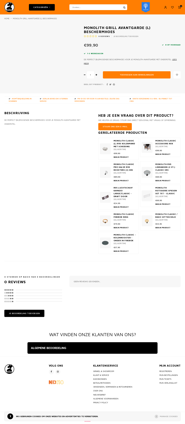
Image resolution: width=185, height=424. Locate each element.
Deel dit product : (94, 86)
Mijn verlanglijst (168, 384)
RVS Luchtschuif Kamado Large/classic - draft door (123, 193)
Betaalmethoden (101, 384)
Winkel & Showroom (103, 372)
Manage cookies (169, 416)
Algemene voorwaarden (105, 400)
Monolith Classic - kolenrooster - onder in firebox (125, 239)
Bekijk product (121, 158)
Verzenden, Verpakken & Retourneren (112, 388)
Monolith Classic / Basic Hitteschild (166, 217)
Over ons (98, 392)
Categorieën (41, 8)
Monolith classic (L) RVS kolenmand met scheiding (124, 145)
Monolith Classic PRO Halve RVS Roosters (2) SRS (124, 168)
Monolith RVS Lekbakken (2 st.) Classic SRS (165, 168)
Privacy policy (100, 404)
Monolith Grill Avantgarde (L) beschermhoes (35, 20)
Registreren (165, 372)
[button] (27, 358)
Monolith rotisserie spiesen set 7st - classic (166, 192)
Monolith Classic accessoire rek (165, 143)
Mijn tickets (165, 380)
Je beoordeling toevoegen (125, 38)
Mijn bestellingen (168, 376)
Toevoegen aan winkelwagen (137, 76)
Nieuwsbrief (99, 396)
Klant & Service (101, 376)
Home (6, 20)
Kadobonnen (100, 380)
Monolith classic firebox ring (124, 217)
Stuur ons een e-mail (115, 128)
